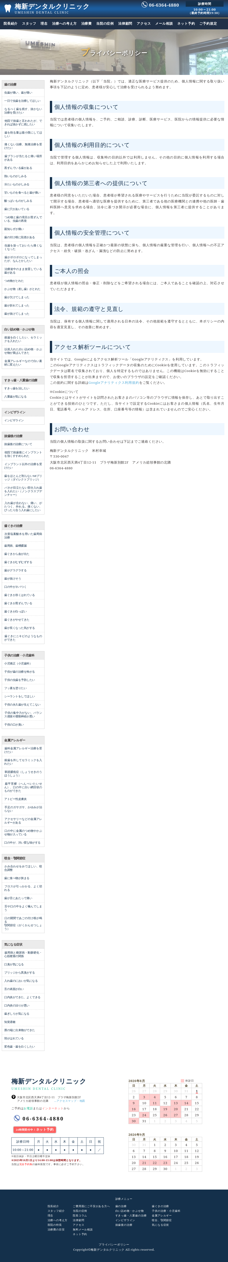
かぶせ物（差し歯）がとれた (22, 289)
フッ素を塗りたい (15, 688)
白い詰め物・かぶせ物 (129, 1210)
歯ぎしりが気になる (16, 1013)
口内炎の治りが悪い (16, 1005)
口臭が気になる (14, 964)
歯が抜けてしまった (16, 313)
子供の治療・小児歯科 (166, 1210)
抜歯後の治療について (18, 444)
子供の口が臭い (14, 724)
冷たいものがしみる (16, 184)
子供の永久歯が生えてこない (22, 704)
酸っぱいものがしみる (18, 200)
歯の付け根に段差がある (19, 237)
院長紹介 (53, 1206)
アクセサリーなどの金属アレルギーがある (23, 821)
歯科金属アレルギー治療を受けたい (23, 750)
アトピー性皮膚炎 (15, 799)
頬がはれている (14, 1038)
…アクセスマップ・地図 (69, 1101)
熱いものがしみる (15, 176)
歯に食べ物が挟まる (16, 878)
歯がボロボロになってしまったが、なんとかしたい (23, 259)
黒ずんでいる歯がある (18, 168)
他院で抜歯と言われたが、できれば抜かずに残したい (23, 122)
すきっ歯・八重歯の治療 (131, 1215)
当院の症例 (80, 1210)
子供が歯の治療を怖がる (19, 671)
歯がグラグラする (15, 570)
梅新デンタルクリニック (52, 8)
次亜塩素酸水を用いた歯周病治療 (23, 535)
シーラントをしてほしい (19, 696)
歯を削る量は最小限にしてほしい (23, 134)
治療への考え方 (58, 1220)
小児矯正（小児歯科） (18, 663)
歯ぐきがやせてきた (16, 619)
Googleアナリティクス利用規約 (113, 382)
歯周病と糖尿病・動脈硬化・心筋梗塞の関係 (23, 954)
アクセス (78, 1224)
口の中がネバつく (15, 586)
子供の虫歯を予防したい (19, 680)
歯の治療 (121, 1206)
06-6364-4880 (39, 1118)
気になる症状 (160, 1224)
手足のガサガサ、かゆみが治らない (23, 809)
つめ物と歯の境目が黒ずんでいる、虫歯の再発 (23, 219)
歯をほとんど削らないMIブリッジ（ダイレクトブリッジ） (23, 477)
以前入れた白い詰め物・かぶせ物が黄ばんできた (23, 351)
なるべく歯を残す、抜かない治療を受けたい (23, 111)
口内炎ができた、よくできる (22, 997)
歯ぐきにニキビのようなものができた (23, 638)
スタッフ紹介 (56, 1210)
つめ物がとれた (14, 280)
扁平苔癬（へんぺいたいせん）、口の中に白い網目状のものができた (23, 787)
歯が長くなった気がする (19, 628)
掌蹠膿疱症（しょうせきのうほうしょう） (23, 773)
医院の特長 (55, 1224)
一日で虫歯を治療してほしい (22, 100)
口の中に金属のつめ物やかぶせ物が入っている (23, 832)
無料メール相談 (83, 1229)
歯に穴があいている (16, 209)
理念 (50, 1215)
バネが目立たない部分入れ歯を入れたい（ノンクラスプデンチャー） (23, 491)
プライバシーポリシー (114, 1244)
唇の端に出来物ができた (19, 1030)
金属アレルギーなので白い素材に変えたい (23, 363)
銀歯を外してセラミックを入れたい (23, 762)
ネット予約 (80, 1234)
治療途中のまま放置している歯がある (23, 271)
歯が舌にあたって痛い (18, 898)
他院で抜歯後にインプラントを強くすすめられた (23, 454)
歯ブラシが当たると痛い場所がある (23, 158)
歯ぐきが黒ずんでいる (18, 603)
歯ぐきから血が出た (16, 554)
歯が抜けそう (12, 578)
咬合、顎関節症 (162, 1220)
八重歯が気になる (15, 396)
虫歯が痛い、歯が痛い (18, 92)
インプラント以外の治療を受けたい (23, 466)
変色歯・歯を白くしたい (19, 1046)
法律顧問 (78, 1220)
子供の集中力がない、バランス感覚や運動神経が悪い (23, 714)
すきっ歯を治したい (16, 388)
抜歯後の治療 (123, 1224)
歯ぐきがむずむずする (18, 562)
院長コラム (80, 1215)
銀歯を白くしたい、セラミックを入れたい (23, 339)
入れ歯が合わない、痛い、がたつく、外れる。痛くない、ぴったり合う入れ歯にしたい (23, 507)
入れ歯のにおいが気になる (21, 980)
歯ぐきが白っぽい (15, 611)
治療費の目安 (56, 1229)
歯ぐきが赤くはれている (19, 595)
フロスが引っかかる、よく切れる (23, 888)
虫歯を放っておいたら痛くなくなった (23, 247)
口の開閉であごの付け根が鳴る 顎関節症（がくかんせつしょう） (23, 923)
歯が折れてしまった (16, 305)
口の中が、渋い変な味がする (22, 842)
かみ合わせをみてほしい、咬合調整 (23, 868)
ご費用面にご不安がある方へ (91, 1206)
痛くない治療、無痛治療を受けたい (23, 146)
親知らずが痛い (14, 229)
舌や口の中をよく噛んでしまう (23, 908)
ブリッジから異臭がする (19, 972)
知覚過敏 (9, 1022)
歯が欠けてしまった (16, 297)
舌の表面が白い (14, 989)
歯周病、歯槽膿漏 (15, 545)
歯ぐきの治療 (160, 1206)
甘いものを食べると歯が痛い (22, 192)
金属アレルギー (162, 1215)
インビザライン (14, 420)
